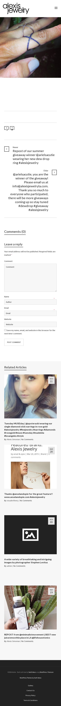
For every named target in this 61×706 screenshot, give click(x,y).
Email (6, 308)
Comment (8, 261)
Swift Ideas (32, 672)
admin (9, 566)
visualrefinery (12, 500)
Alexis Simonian (13, 439)
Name (6, 296)
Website (7, 319)
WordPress (43, 672)
